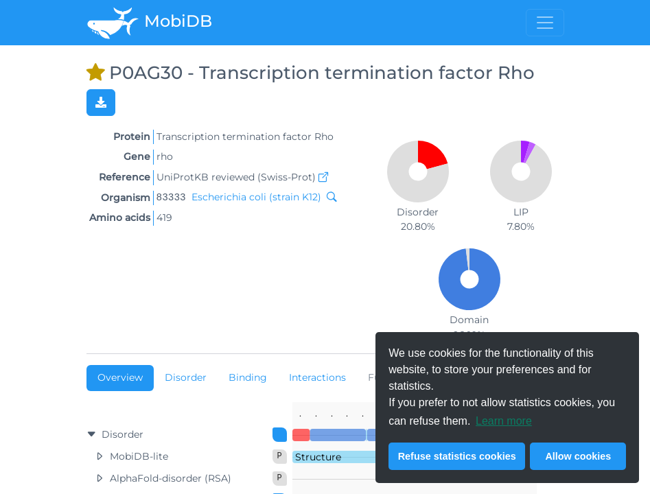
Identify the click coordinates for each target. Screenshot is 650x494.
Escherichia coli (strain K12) (256, 197)
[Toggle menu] (545, 22)
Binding (248, 377)
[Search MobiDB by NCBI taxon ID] (328, 197)
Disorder (186, 377)
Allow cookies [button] (578, 456)
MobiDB (149, 22)
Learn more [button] (504, 421)
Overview (120, 377)
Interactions (317, 377)
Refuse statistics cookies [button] (457, 456)
